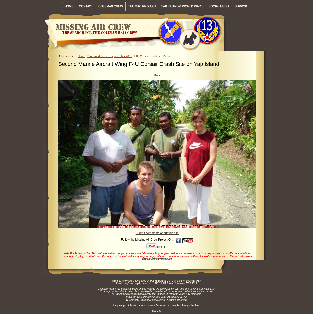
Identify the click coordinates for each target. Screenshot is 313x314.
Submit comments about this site (157, 233)
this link (195, 305)
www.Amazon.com (160, 305)
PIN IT (156, 247)
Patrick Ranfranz (159, 280)
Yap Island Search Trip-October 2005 (109, 56)
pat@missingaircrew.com (157, 259)
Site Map (156, 310)
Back (157, 75)
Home (81, 56)
